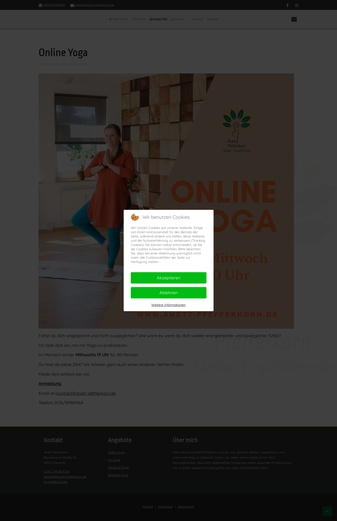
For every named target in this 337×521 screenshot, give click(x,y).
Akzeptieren (168, 277)
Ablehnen (168, 292)
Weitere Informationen (168, 305)
